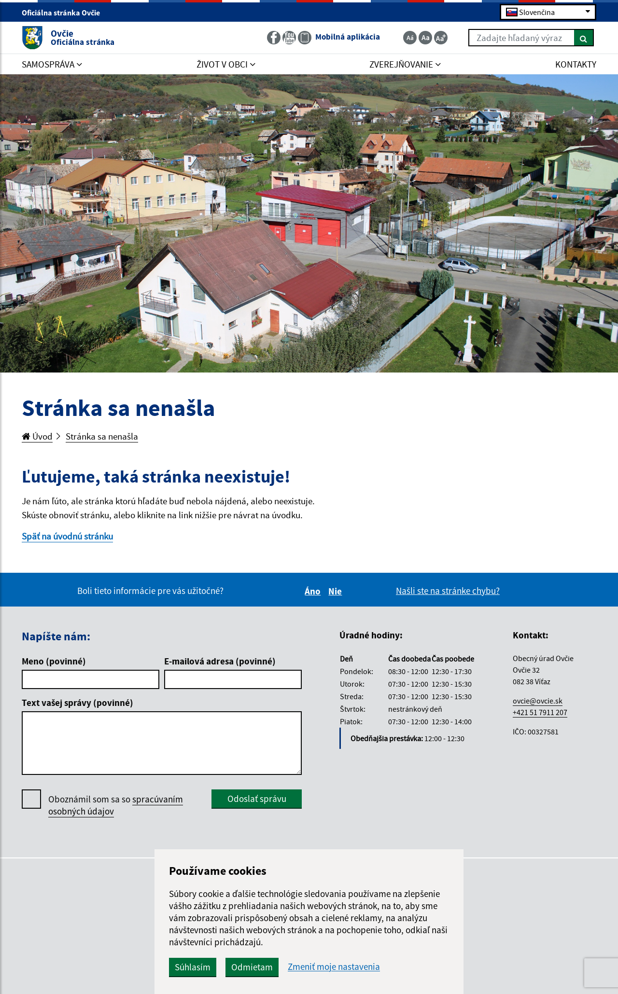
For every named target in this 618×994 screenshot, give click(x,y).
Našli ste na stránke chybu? (448, 590)
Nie (336, 591)
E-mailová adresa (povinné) (220, 661)
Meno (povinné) (54, 661)
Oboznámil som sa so (115, 805)
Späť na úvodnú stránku (67, 536)
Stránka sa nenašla (102, 436)
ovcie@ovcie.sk (537, 700)
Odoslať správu (256, 798)
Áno (314, 591)
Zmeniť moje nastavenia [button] (334, 966)
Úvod (37, 436)
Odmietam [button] (252, 967)
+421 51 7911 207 (540, 712)
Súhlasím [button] (193, 967)
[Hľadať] (584, 37)
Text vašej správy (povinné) (77, 702)
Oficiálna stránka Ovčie (65, 12)
